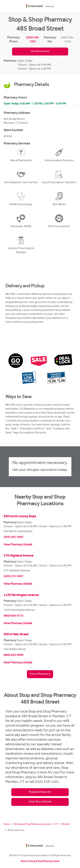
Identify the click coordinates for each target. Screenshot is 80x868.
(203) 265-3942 (13, 537)
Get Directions (40, 51)
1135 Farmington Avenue (21, 595)
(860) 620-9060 (13, 655)
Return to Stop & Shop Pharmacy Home (40, 861)
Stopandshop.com (40, 792)
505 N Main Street (16, 634)
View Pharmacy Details (18, 544)
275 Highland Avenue (18, 556)
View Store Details (40, 801)
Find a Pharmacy (40, 674)
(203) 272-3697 (13, 576)
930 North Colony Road (20, 516)
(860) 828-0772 (13, 616)
